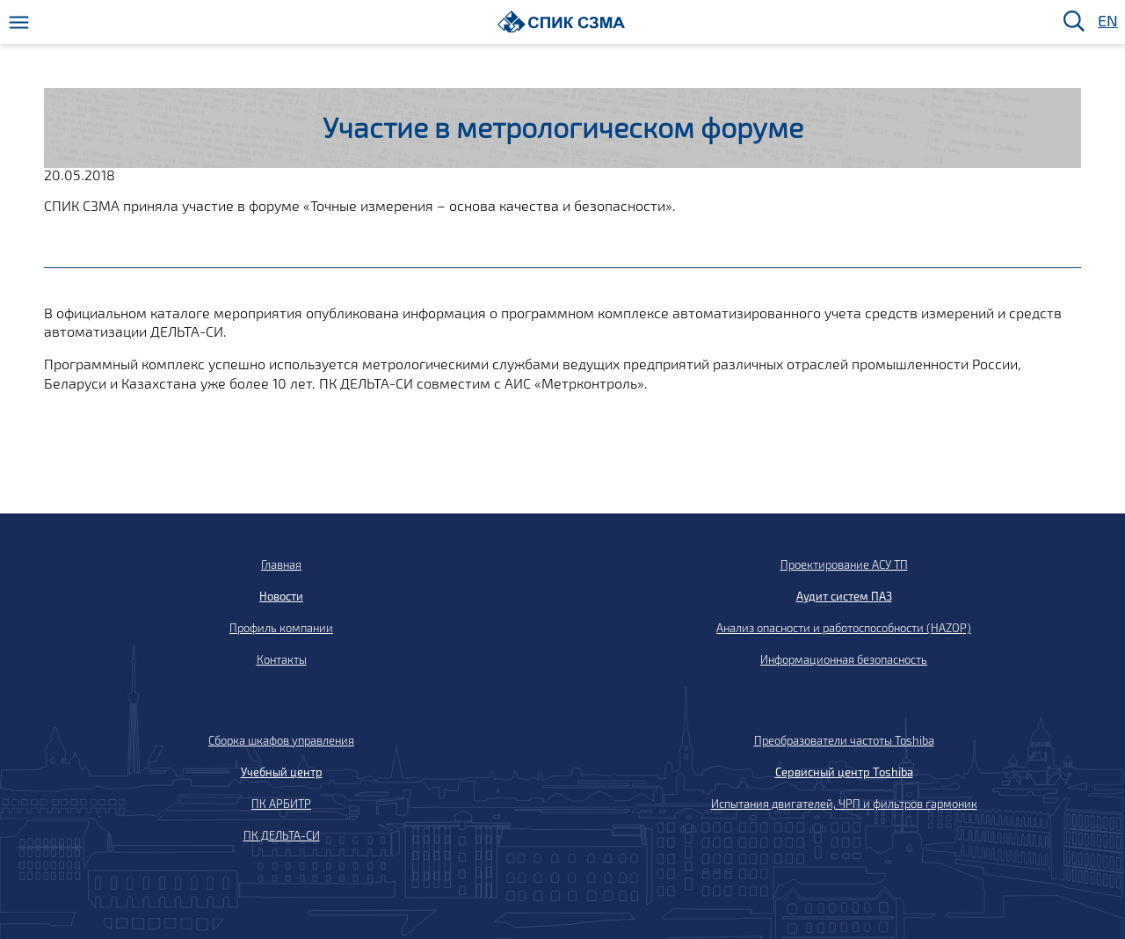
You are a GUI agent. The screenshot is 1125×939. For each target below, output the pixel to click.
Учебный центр (282, 772)
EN (1106, 21)
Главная (281, 564)
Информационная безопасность (843, 659)
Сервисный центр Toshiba (844, 772)
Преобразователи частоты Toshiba (844, 740)
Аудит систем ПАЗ (844, 596)
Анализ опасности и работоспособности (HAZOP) (843, 628)
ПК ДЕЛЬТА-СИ (281, 835)
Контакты (282, 659)
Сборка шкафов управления (281, 740)
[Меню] (19, 22)
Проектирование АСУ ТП (844, 564)
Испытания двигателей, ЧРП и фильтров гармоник (844, 804)
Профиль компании (281, 628)
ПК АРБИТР (281, 804)
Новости (281, 596)
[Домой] (561, 22)
